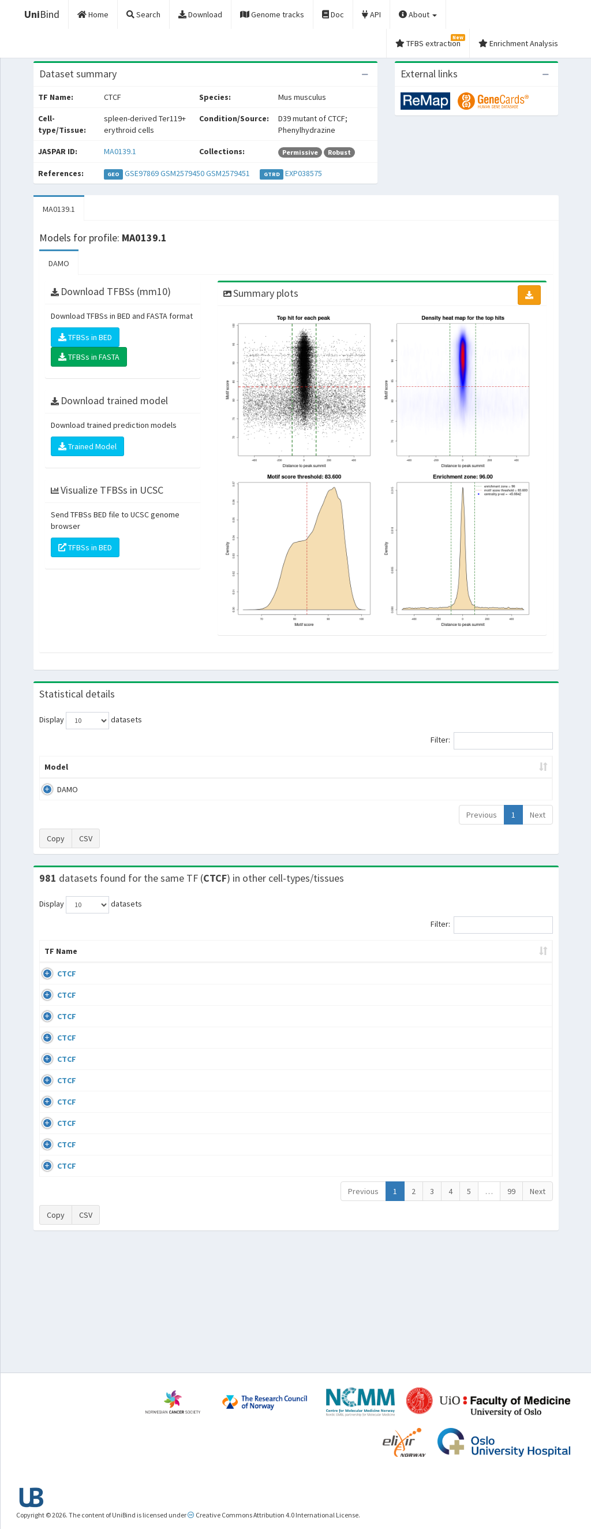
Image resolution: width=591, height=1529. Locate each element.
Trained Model (87, 446)
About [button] (418, 14)
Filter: (492, 740)
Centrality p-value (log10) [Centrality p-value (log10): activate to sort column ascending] (484, 767)
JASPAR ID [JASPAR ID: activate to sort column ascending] (520, 957)
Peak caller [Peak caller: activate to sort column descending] (112, 767)
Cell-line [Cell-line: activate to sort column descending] (103, 962)
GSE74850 (460, 1052)
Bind (41, 14)
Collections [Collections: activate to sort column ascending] (337, 962)
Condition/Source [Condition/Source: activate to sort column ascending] (206, 962)
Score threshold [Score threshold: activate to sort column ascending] (381, 767)
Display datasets (90, 720)
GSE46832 (460, 1018)
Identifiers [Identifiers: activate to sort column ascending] (463, 962)
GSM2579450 (182, 173)
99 (511, 1313)
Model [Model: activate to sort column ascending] (56, 767)
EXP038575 (303, 173)
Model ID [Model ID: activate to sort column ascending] (174, 767)
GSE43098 (460, 985)
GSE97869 (142, 173)
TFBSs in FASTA (88, 357)
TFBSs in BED (85, 337)
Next (537, 815)
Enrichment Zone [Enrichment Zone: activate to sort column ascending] (246, 767)
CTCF (53, 985)
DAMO (58, 263)
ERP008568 (462, 1107)
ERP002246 (462, 1074)
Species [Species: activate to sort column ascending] (397, 962)
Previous (481, 815)
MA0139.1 (120, 151)
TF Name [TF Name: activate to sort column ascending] (55, 957)
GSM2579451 (228, 173)
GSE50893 (460, 1141)
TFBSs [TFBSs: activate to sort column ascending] (314, 767)
